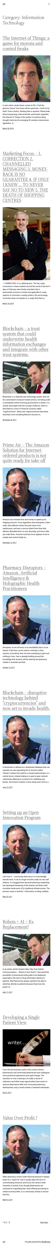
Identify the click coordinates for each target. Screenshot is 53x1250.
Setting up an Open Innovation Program (22, 815)
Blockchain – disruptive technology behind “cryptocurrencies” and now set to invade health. (26, 700)
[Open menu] (49, 4)
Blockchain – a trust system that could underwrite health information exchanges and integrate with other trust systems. (26, 341)
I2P (4, 4)
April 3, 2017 (7, 1093)
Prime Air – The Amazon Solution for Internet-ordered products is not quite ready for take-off (26, 452)
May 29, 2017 (7, 897)
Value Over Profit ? (20, 1117)
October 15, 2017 (9, 668)
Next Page (45, 1222)
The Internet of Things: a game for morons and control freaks (26, 43)
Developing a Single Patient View (21, 1020)
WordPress (45, 1242)
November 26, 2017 (9, 420)
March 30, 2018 (8, 128)
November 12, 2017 (9, 543)
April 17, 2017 (7, 992)
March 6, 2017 (8, 1200)
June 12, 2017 (8, 787)
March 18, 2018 (8, 304)
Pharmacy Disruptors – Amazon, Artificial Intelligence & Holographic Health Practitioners (24, 578)
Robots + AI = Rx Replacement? (18, 924)
